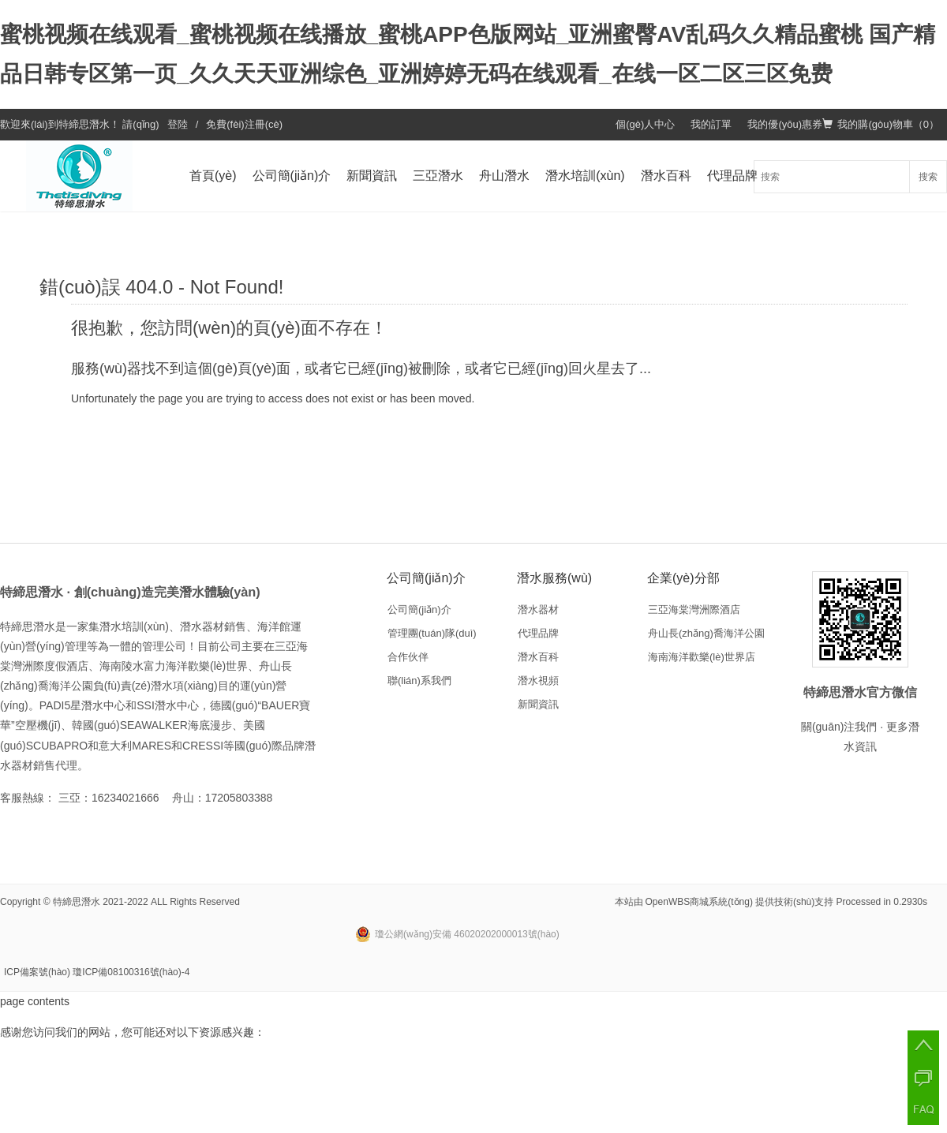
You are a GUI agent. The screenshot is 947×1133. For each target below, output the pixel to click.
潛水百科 (666, 175)
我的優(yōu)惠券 (784, 124)
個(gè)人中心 (645, 124)
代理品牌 (732, 175)
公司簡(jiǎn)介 (292, 175)
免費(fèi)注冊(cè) (244, 124)
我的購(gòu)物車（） (880, 124)
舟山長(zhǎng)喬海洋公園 (706, 633)
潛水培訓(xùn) (584, 175)
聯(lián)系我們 (419, 680)
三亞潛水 (438, 175)
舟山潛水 (504, 175)
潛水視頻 (538, 680)
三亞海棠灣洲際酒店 (694, 609)
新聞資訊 (371, 175)
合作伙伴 (408, 657)
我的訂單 (711, 124)
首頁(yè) (213, 175)
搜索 (928, 176)
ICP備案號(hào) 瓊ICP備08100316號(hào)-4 (96, 972)
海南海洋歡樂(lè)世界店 (701, 657)
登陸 (177, 124)
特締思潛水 (84, 124)
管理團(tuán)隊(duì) (432, 633)
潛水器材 (538, 609)
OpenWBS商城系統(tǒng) (699, 901)
